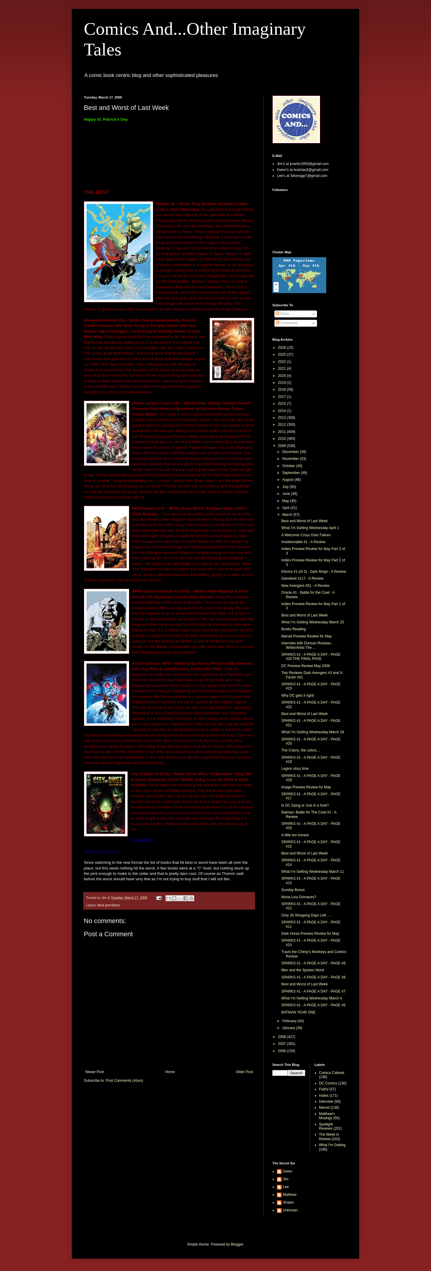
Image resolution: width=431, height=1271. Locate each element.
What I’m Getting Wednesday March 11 (312, 871)
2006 (282, 1051)
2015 (282, 404)
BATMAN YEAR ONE (298, 1012)
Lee (286, 1187)
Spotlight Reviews (326, 1126)
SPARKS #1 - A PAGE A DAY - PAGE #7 (313, 991)
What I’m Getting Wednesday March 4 (311, 998)
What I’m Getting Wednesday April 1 (310, 528)
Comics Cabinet (332, 1073)
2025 (282, 354)
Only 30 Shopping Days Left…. (306, 915)
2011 (282, 432)
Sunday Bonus (293, 890)
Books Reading (293, 629)
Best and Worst (109, 905)
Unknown (290, 1210)
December (291, 452)
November (291, 459)
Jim (286, 1179)
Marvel (324, 1107)
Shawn (288, 1202)
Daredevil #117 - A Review (302, 578)
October (289, 466)
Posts (282, 314)
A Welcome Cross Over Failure (306, 535)
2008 (282, 1037)
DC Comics (328, 1083)
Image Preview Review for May (306, 787)
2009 (282, 446)
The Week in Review (329, 1136)
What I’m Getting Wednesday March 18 (312, 732)
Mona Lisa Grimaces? (298, 897)
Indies (324, 1095)
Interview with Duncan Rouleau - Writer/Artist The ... (307, 645)
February (290, 1021)
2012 (282, 424)
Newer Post (94, 1072)
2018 (282, 389)
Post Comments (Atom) (124, 1080)
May (286, 501)
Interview (326, 1101)
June (286, 494)
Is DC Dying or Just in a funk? (305, 805)
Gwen (287, 1171)
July (286, 487)
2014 (282, 411)
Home (170, 1072)
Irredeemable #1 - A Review (303, 542)
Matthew (289, 1195)
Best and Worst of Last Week (304, 521)
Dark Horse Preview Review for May (310, 933)
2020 (282, 376)
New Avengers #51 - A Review (305, 586)
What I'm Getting (332, 1145)
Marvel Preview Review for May (306, 636)
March (287, 515)
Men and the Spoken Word (302, 970)
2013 (282, 418)
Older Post (244, 1072)
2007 (282, 1044)
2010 (282, 439)
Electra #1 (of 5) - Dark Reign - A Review (313, 571)
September (291, 473)
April (286, 508)
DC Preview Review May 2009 (305, 666)
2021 (282, 368)
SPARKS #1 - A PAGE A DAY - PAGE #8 (313, 977)
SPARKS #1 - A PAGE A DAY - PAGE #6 (313, 1005)
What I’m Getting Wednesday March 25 (312, 622)
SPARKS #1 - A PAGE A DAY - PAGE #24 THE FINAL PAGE (311, 656)
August (288, 480)
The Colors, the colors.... (301, 750)
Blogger (237, 1244)
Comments (287, 323)
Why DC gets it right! (297, 695)
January (289, 1028)
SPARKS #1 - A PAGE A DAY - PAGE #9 (313, 963)
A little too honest (295, 835)
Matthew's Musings (327, 1116)
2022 (282, 362)
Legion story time (295, 768)
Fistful (324, 1089)
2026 (282, 348)
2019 (282, 383)
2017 (282, 397)
